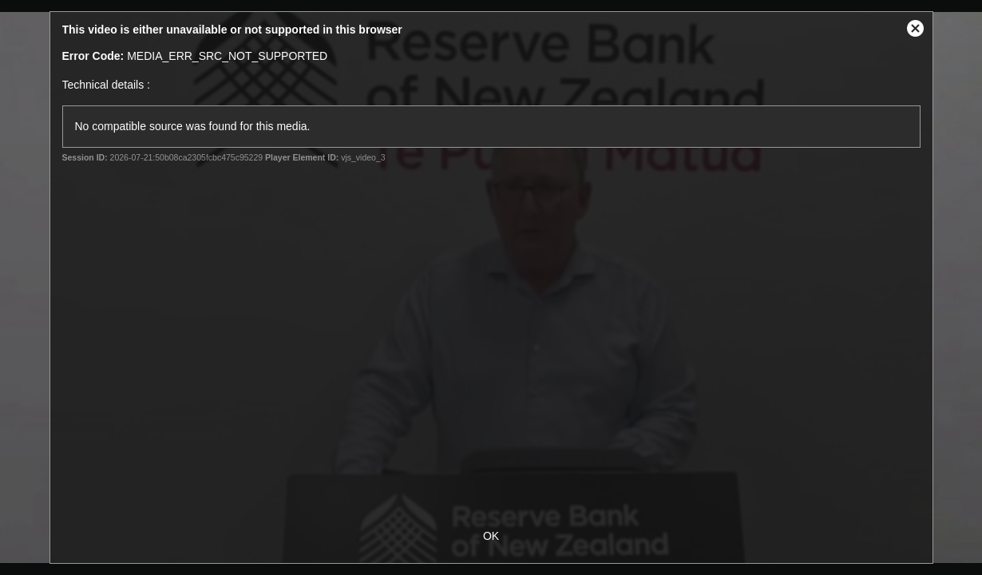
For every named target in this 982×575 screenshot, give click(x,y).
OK (491, 535)
